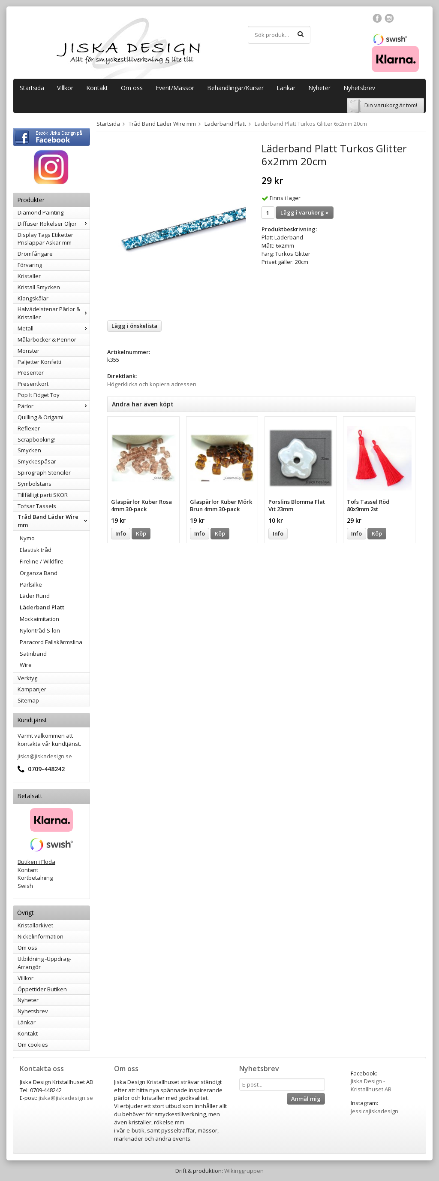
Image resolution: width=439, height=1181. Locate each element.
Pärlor (54, 406)
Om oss (132, 88)
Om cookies (33, 1044)
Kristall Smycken (39, 287)
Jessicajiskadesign (374, 1111)
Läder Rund (35, 596)
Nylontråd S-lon (40, 630)
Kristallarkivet (35, 925)
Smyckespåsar (37, 461)
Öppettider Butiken (42, 989)
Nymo (27, 538)
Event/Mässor (175, 88)
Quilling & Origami (40, 417)
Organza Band (38, 573)
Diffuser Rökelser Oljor (54, 223)
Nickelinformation (40, 936)
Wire (26, 665)
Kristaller (29, 276)
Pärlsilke (31, 584)
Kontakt (97, 88)
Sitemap (28, 700)
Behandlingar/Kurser (235, 88)
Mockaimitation (39, 619)
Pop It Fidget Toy (39, 395)
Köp (141, 533)
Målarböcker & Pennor (47, 339)
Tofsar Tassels (37, 506)
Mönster (28, 350)
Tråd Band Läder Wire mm (54, 521)
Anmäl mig (306, 1098)
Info (120, 533)
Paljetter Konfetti (39, 362)
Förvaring (30, 265)
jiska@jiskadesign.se (45, 756)
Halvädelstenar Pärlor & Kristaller (54, 313)
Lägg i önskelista (134, 326)
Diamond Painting (40, 212)
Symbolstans (34, 484)
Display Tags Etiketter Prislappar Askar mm (45, 239)
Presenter (31, 372)
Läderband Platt (42, 607)
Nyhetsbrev (359, 88)
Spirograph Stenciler (44, 472)
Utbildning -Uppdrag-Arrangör (44, 963)
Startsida (32, 88)
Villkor (65, 88)
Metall (54, 328)
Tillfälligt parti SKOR (43, 495)
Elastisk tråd (35, 550)
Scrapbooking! (36, 439)
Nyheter (319, 88)
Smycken (29, 450)
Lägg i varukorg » (304, 212)
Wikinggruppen (244, 1171)
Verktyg (27, 678)
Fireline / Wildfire (41, 561)
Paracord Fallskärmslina (51, 642)
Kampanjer (32, 689)
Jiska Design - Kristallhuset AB (371, 1085)
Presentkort (33, 384)
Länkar (286, 88)
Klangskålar (33, 298)
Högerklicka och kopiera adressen (151, 384)
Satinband (33, 653)
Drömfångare (35, 253)
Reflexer (29, 428)
